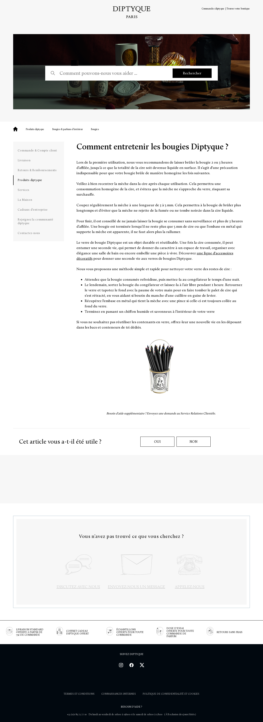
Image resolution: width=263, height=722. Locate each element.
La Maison (25, 200)
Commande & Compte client (37, 150)
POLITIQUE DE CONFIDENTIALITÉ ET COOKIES (171, 693)
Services (23, 190)
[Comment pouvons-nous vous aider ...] (112, 73)
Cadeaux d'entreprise (33, 209)
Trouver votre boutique (238, 8)
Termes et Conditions (79, 693)
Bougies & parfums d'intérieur (67, 129)
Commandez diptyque (213, 8)
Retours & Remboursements (37, 170)
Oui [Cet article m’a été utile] (157, 442)
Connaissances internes (118, 693)
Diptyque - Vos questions (15, 129)
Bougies (95, 129)
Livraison (24, 160)
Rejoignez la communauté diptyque (35, 221)
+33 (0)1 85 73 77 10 (77, 714)
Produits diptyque (35, 129)
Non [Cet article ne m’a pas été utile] (194, 442)
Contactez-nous (29, 233)
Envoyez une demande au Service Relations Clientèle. (181, 413)
